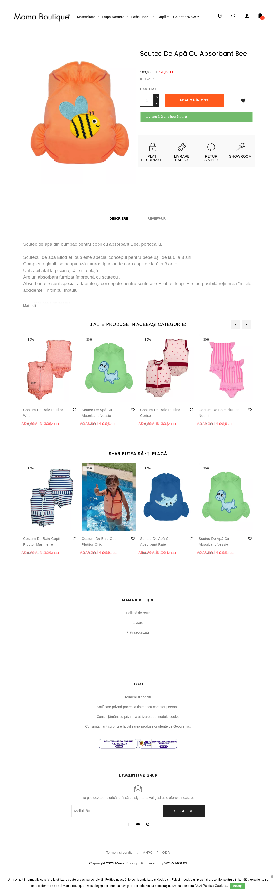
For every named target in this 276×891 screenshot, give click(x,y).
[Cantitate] (147, 116)
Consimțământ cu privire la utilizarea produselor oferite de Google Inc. (138, 742)
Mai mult (29, 321)
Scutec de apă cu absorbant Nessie (97, 428)
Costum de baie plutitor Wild (43, 428)
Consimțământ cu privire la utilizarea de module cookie (138, 732)
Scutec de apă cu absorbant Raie (155, 557)
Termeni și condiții (137, 713)
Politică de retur (138, 629)
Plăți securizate (138, 648)
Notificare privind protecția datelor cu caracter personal (138, 722)
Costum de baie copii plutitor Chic (100, 557)
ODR (166, 868)
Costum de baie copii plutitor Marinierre (41, 557)
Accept (237, 886)
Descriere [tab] (118, 234)
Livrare (138, 638)
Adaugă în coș (194, 116)
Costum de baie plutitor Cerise (160, 428)
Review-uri (157, 234)
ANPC (148, 868)
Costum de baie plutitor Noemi (219, 428)
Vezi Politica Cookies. (211, 886)
